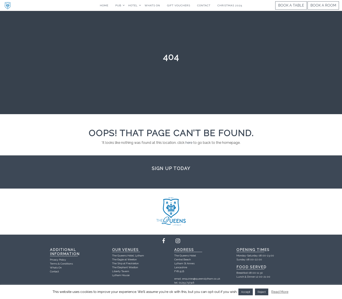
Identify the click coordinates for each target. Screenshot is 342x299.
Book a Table (291, 5)
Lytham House (121, 275)
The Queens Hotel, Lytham (128, 255)
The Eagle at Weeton (124, 259)
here (188, 143)
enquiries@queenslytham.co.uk (201, 278)
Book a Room (323, 5)
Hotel (133, 5)
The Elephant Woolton (125, 267)
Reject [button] (262, 292)
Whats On (152, 5)
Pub (118, 5)
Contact (203, 5)
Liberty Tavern (120, 271)
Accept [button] (245, 292)
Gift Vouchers (178, 5)
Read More (279, 292)
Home (104, 5)
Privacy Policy (58, 259)
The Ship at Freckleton (125, 263)
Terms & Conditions (61, 263)
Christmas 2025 (229, 5)
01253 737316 (186, 282)
